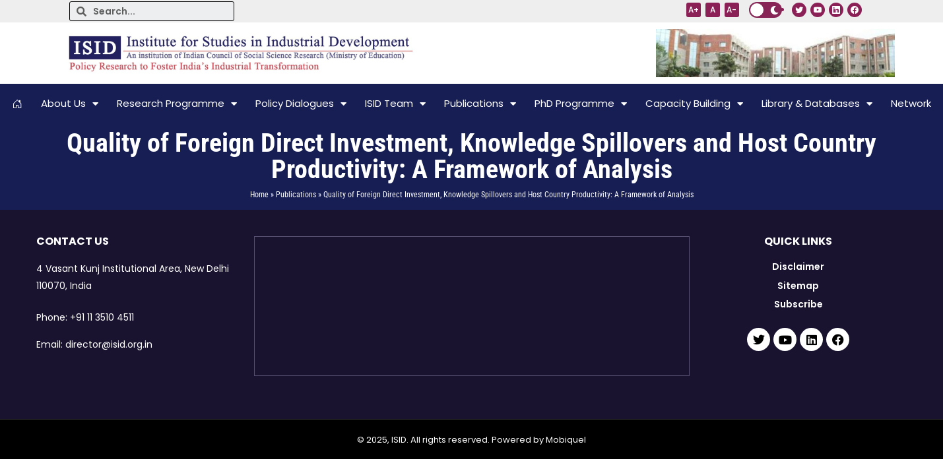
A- (731, 9)
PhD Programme (581, 103)
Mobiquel (566, 439)
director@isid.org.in (108, 344)
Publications (480, 103)
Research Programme (177, 103)
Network (911, 103)
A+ (693, 9)
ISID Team (395, 103)
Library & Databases (817, 103)
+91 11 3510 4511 (102, 317)
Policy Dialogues (300, 103)
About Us (69, 103)
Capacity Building (694, 103)
